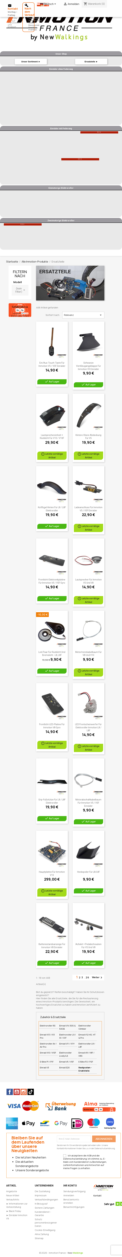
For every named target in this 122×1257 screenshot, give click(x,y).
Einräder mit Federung (61, 128)
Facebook (10, 1092)
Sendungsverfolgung (74, 1191)
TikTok (30, 1092)
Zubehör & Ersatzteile (53, 1017)
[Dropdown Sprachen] (48, 4)
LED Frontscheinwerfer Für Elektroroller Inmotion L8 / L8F (88, 727)
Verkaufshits (12, 1199)
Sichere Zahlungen (44, 1207)
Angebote (11, 1191)
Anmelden (68, 1195)
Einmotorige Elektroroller (61, 188)
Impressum (41, 1195)
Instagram (23, 1092)
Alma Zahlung (42, 1234)
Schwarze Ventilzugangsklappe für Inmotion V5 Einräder (88, 366)
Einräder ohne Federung (61, 69)
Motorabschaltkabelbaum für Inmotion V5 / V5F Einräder (88, 802)
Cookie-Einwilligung (45, 1230)
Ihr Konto (70, 1185)
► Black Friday (13, 1211)
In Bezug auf (41, 1203)
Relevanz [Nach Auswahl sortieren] (83, 315)
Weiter (97, 977)
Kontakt (97, 1195)
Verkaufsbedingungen (46, 1199)
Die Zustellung (42, 1191)
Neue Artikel (12, 1195)
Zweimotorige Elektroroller (61, 220)
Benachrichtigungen (74, 1206)
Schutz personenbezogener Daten (46, 1222)
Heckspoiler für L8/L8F (88, 872)
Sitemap (39, 1238)
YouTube (17, 1092)
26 (87, 977)
